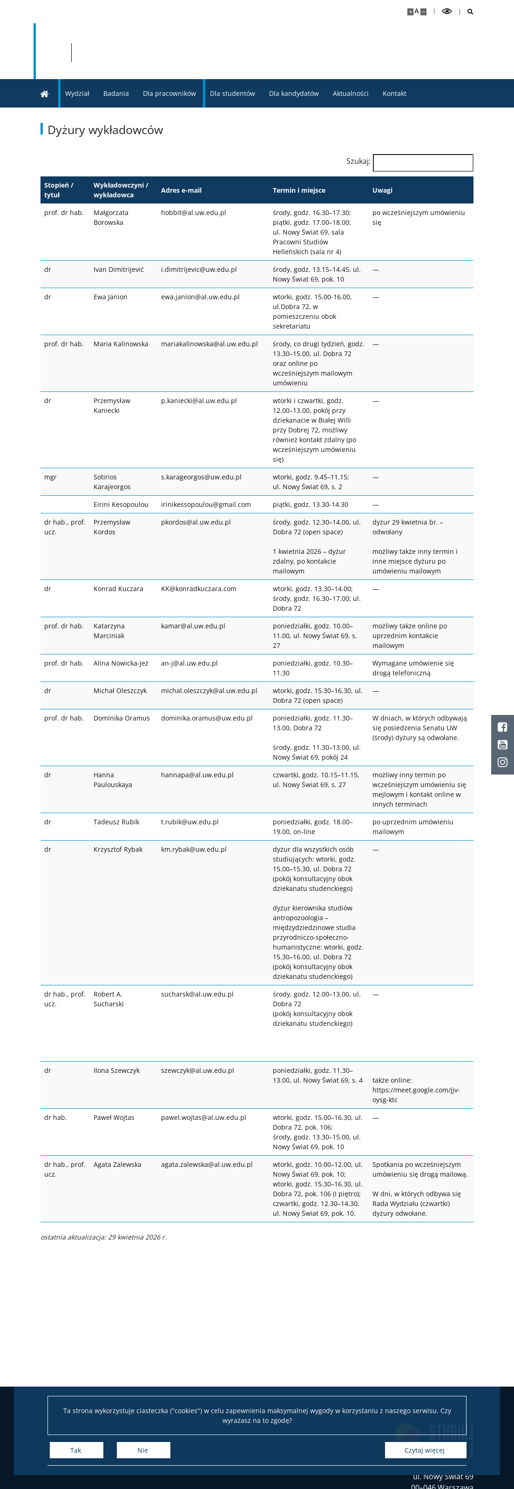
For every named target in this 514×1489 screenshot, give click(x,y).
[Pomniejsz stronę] (423, 11)
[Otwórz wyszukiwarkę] (466, 12)
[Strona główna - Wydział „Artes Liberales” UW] (251, 51)
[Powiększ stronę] (410, 11)
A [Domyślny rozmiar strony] (416, 10)
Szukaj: (358, 161)
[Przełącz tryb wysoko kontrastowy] (447, 11)
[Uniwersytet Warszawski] (103, 51)
